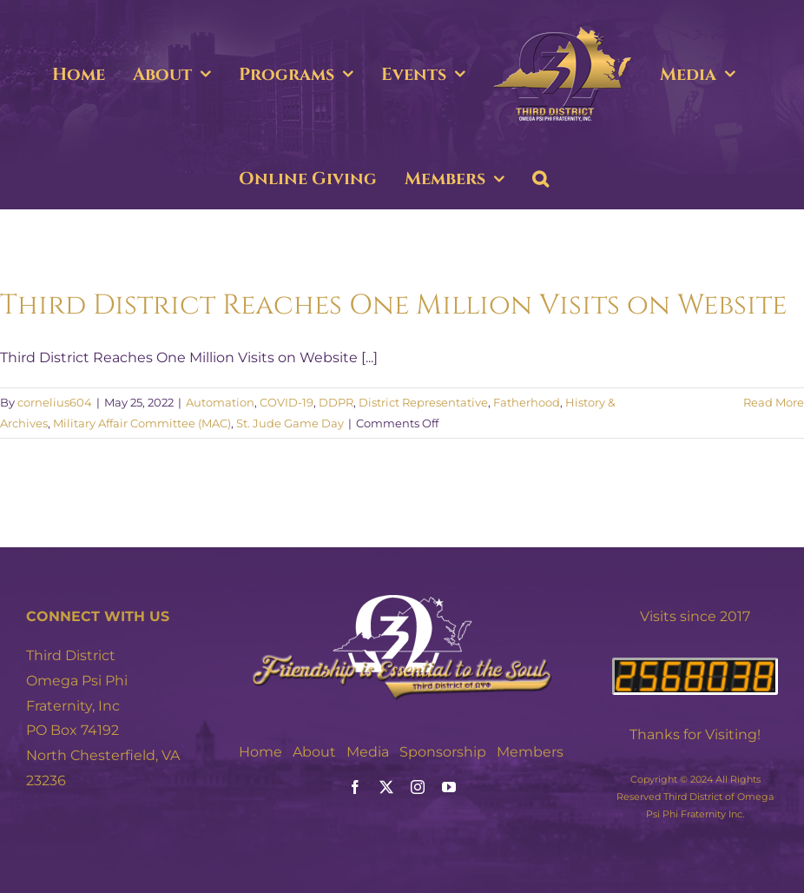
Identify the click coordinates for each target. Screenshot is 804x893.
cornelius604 (54, 402)
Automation (220, 402)
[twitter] (386, 787)
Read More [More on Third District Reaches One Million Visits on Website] (773, 402)
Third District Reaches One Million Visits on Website (393, 305)
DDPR (336, 402)
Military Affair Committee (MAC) (142, 423)
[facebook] (355, 787)
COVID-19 (286, 402)
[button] (540, 179)
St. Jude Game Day (290, 423)
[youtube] (449, 787)
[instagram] (418, 787)
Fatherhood (526, 402)
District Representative (423, 402)
